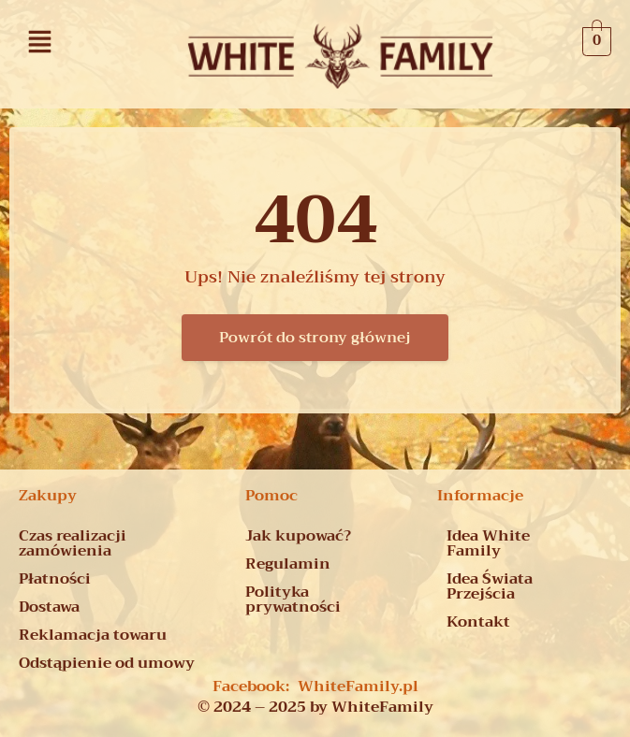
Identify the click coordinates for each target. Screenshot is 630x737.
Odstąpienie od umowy (107, 663)
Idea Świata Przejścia (490, 586)
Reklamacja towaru (93, 635)
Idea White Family (488, 543)
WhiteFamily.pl (358, 686)
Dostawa (49, 607)
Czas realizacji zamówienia (72, 543)
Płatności (55, 579)
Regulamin (287, 564)
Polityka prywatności (293, 599)
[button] (40, 41)
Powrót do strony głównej (315, 338)
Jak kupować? (298, 536)
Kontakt (478, 622)
